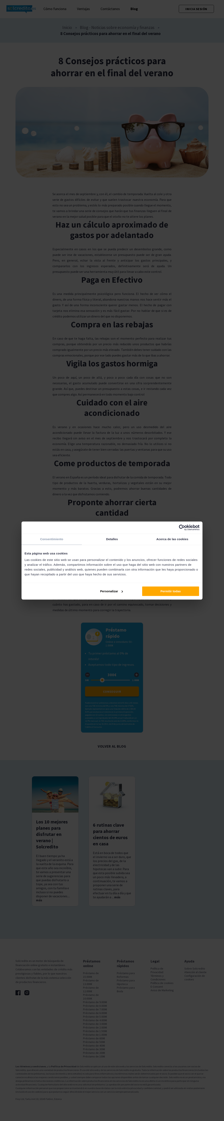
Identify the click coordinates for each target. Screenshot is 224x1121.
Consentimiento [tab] (51, 539)
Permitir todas (170, 591)
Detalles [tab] (112, 539)
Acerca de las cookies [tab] (172, 539)
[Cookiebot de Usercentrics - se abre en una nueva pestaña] (181, 527)
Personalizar (111, 591)
